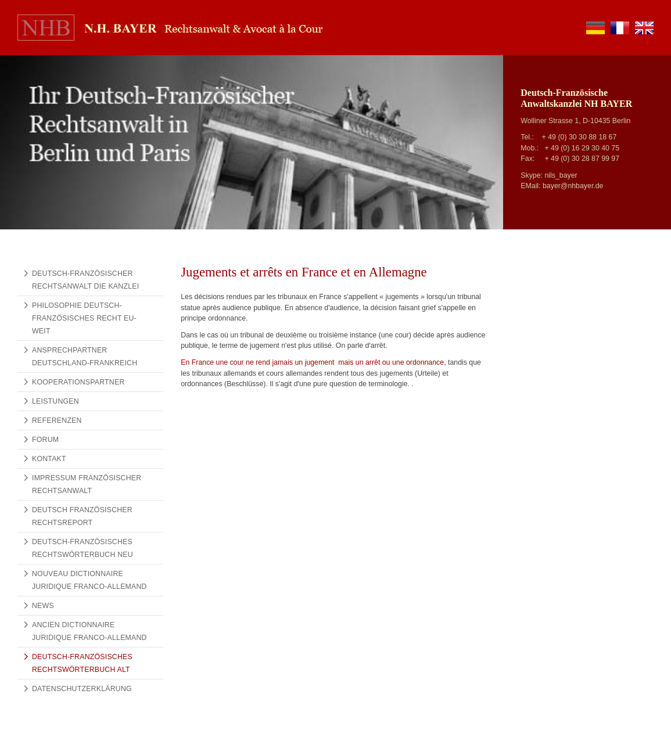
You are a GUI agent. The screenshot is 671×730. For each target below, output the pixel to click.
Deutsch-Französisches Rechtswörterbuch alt (82, 663)
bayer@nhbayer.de (573, 186)
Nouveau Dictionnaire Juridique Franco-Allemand (89, 580)
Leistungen (55, 401)
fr (620, 27)
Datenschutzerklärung (82, 689)
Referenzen (57, 420)
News (43, 606)
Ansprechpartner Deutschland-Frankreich (84, 356)
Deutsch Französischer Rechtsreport (82, 516)
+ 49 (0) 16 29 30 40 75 (581, 148)
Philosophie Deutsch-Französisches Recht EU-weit (84, 318)
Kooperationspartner (78, 382)
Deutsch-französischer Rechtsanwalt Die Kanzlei (85, 279)
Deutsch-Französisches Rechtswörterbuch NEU (82, 548)
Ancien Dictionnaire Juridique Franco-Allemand (89, 631)
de (595, 27)
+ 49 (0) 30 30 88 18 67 (579, 137)
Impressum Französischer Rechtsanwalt (86, 484)
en (644, 27)
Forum (45, 440)
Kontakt (49, 459)
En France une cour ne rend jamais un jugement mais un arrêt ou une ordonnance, (314, 362)
